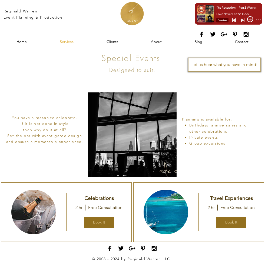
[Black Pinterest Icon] (235, 34)
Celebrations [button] (99, 198)
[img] (33, 212)
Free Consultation (105, 207)
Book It (99, 222)
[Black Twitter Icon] (212, 34)
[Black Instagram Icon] (246, 34)
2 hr (78, 207)
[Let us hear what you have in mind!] (224, 65)
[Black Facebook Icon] (201, 34)
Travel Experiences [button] (231, 198)
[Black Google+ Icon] (223, 34)
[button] (132, 134)
